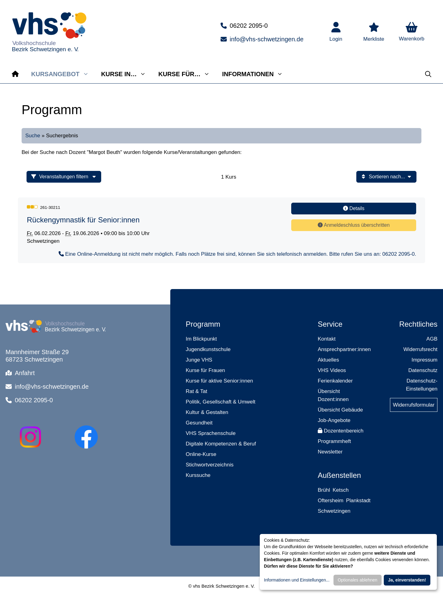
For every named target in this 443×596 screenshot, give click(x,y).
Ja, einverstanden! (407, 579)
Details (353, 208)
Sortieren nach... (386, 176)
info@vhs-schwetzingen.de (267, 39)
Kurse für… (187, 74)
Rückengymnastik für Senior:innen (83, 220)
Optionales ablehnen (357, 579)
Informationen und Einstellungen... (296, 579)
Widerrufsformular (413, 405)
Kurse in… (126, 74)
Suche (32, 136)
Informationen (255, 74)
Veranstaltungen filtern (64, 176)
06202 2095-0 (249, 25)
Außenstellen (339, 475)
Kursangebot (63, 74)
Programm (203, 324)
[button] (412, 32)
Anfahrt (25, 373)
